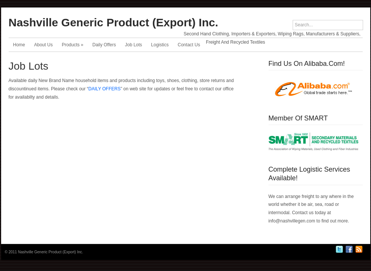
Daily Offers (104, 44)
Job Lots (133, 44)
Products (72, 44)
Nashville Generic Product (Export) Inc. (113, 22)
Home (19, 44)
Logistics (160, 44)
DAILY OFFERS (105, 88)
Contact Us (189, 44)
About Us (43, 44)
